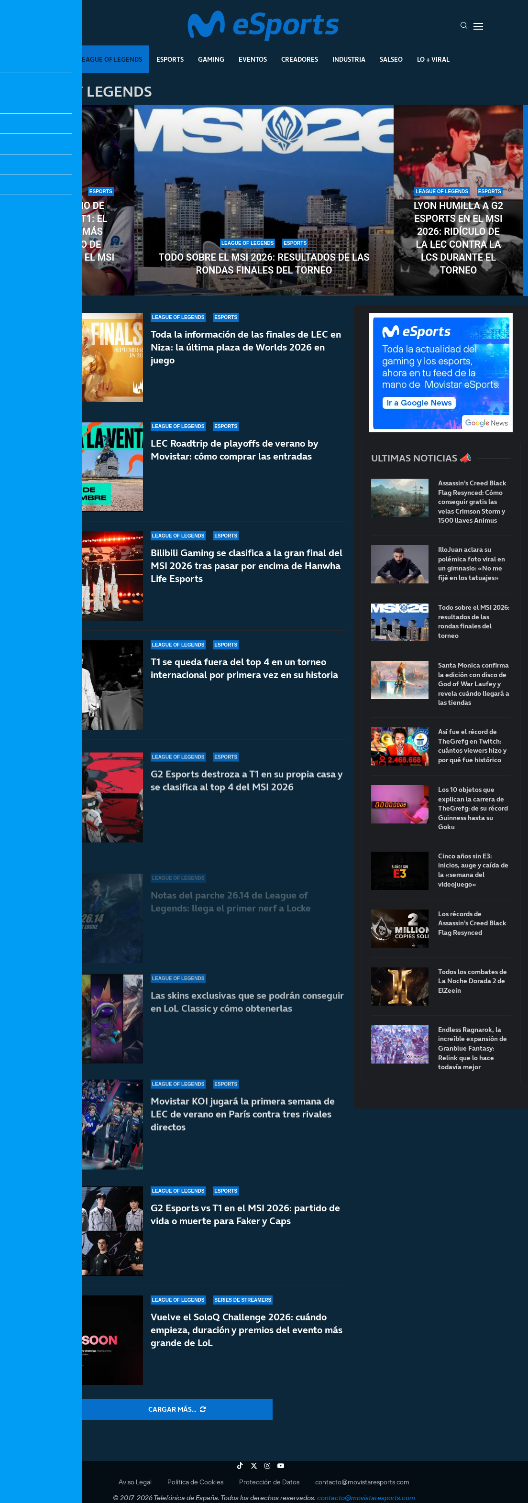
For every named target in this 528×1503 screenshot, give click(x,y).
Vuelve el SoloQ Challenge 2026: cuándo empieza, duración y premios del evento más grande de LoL (246, 1329)
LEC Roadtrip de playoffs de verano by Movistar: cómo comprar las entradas (234, 456)
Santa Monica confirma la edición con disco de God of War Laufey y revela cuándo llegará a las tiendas (473, 684)
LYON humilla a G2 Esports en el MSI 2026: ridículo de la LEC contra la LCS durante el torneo (458, 238)
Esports (170, 59)
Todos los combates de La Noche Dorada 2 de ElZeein (472, 981)
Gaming (211, 59)
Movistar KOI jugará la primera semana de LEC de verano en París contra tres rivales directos (243, 1114)
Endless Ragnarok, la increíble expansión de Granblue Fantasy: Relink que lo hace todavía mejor (472, 1048)
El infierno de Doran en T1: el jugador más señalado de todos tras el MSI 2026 (69, 238)
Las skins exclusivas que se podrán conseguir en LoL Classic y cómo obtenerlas (247, 1011)
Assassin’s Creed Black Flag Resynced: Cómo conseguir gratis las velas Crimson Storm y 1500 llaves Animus (472, 502)
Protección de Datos (269, 1482)
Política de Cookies (195, 1482)
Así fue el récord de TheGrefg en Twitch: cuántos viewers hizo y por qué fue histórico (472, 746)
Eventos (253, 59)
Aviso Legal (135, 1482)
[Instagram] (267, 1465)
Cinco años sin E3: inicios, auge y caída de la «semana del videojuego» (473, 870)
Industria (348, 59)
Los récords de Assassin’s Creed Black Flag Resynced (472, 923)
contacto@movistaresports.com (362, 1482)
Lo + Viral (433, 59)
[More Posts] (177, 1409)
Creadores (299, 59)
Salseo (391, 59)
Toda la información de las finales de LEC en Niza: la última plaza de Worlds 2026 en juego (246, 347)
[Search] (464, 26)
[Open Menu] (478, 26)
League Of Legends (110, 59)
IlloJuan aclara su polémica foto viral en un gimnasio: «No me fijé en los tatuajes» (471, 563)
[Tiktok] (240, 1465)
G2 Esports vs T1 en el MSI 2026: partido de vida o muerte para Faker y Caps (245, 1214)
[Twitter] (254, 1465)
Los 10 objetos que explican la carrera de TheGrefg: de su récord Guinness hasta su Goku (473, 808)
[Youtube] (280, 1465)
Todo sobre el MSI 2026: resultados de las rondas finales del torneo (263, 264)
